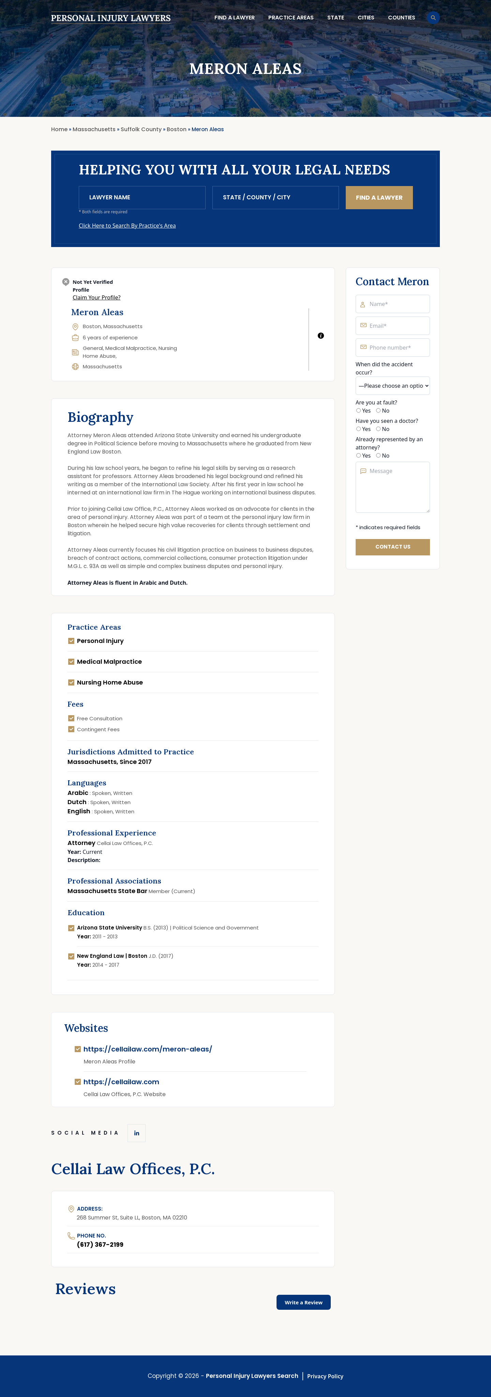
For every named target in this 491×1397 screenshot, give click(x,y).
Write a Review (304, 1302)
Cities (366, 17)
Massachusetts (102, 366)
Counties (401, 17)
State (335, 17)
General (93, 348)
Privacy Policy (325, 1376)
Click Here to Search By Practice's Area (127, 225)
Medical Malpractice (130, 348)
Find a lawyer (234, 17)
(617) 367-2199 (100, 1244)
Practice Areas (291, 17)
